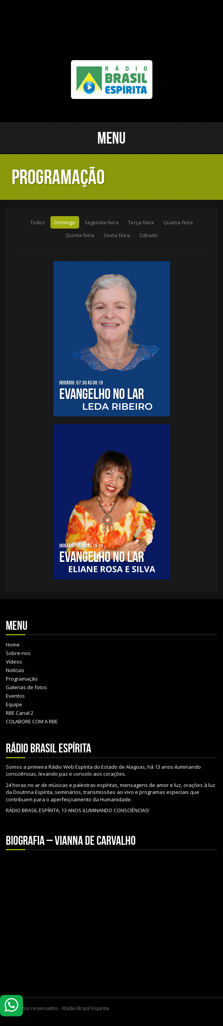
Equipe (14, 704)
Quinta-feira (80, 235)
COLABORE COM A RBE (32, 721)
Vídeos (14, 661)
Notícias (15, 670)
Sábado (148, 235)
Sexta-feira (117, 235)
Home (13, 644)
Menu (111, 138)
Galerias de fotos (26, 687)
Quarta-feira (178, 222)
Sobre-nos (18, 653)
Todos (37, 222)
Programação (22, 678)
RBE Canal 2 (19, 712)
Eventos (15, 695)
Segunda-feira (102, 222)
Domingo (64, 222)
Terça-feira (141, 222)
